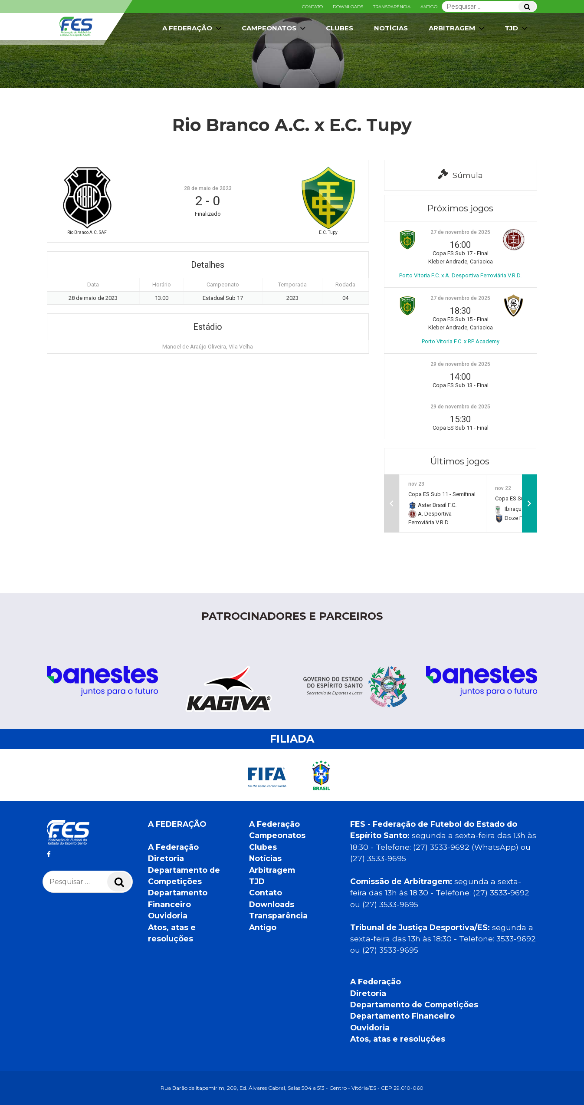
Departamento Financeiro (402, 1015)
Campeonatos (274, 28)
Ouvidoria (167, 915)
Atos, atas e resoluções (397, 1038)
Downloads (348, 7)
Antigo (428, 7)
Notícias (391, 28)
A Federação (192, 28)
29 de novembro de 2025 (460, 364)
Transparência (391, 7)
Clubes (339, 28)
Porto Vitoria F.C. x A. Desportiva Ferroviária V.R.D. (460, 275)
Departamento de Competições (414, 1004)
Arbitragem (457, 28)
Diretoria (166, 858)
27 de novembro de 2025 (460, 232)
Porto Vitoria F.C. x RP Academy (460, 341)
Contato (312, 7)
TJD (517, 28)
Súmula (460, 174)
